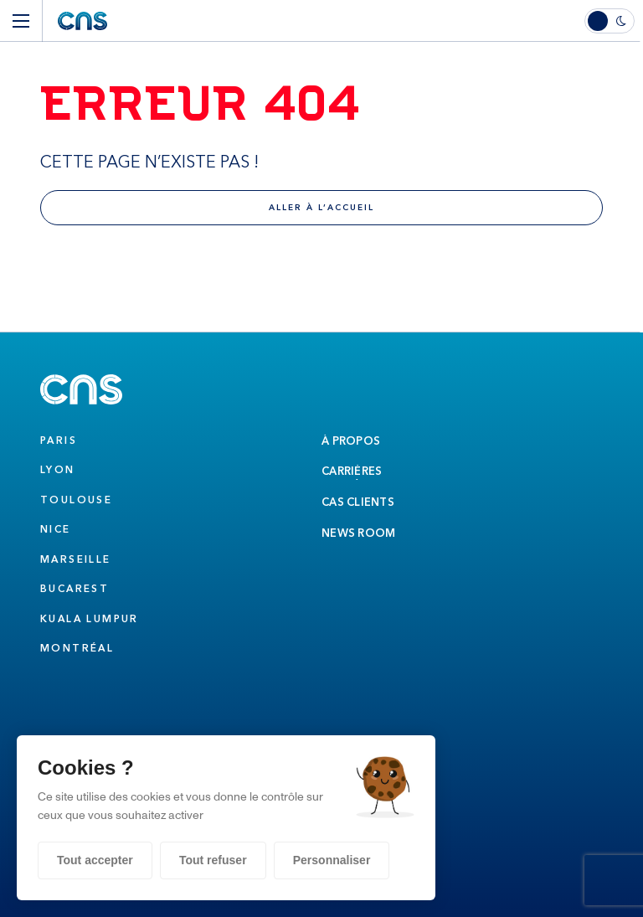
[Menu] (21, 21)
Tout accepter (95, 860)
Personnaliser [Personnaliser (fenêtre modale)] (332, 860)
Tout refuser (213, 860)
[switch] (613, 21)
